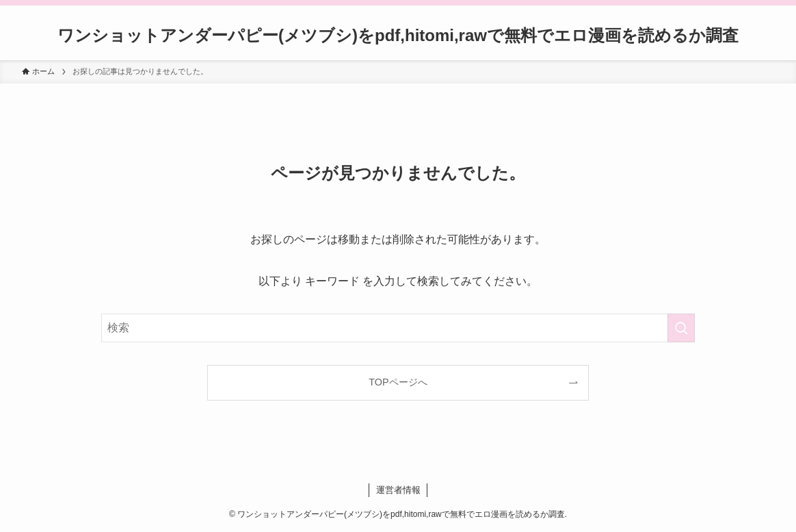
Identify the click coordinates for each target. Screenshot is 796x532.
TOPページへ (398, 382)
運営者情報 (398, 490)
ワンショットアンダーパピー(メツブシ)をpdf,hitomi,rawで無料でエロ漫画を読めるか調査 (398, 35)
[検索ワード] (398, 328)
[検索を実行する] (681, 328)
